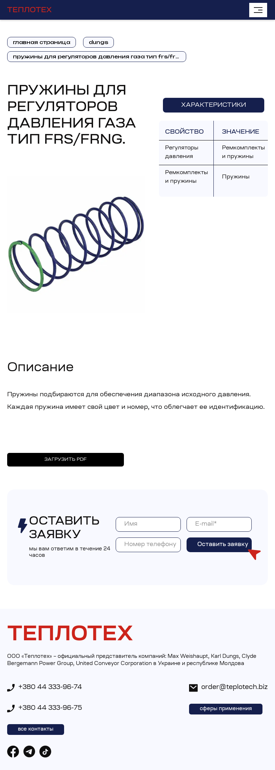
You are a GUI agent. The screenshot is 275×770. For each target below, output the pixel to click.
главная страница (41, 42)
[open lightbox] (76, 244)
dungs (98, 42)
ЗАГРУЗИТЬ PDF (65, 459)
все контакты (35, 729)
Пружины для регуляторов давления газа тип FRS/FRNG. (99, 56)
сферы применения (226, 709)
